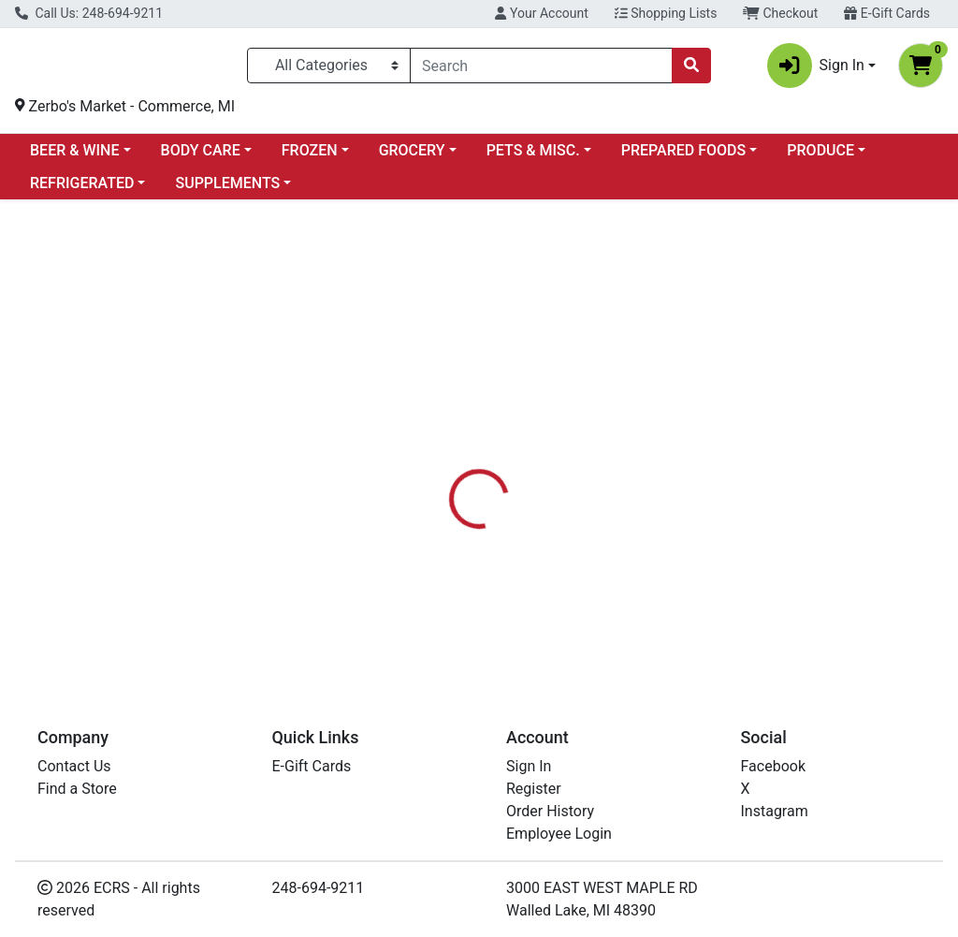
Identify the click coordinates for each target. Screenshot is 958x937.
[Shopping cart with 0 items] (920, 69)
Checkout (780, 13)
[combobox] (541, 69)
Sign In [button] (815, 69)
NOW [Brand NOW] (604, 580)
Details (450, 469)
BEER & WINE (74, 158)
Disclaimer (532, 469)
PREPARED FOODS (683, 158)
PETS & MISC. (533, 158)
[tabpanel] (679, 578)
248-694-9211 (318, 888)
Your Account (541, 13)
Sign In (528, 766)
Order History (550, 811)
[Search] (541, 69)
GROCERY (412, 158)
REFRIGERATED (82, 190)
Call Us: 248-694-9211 (89, 13)
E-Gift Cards (887, 13)
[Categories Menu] (329, 69)
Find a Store (77, 789)
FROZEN (310, 158)
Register (533, 789)
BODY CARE (200, 158)
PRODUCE (820, 158)
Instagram (774, 811)
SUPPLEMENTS (227, 190)
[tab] (450, 470)
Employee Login (559, 833)
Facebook (773, 766)
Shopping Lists (666, 13)
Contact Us (74, 766)
